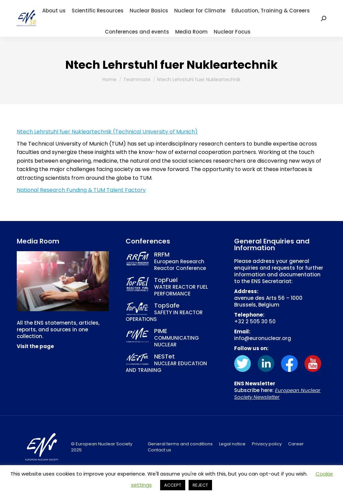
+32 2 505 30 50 (255, 321)
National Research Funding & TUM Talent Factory (81, 190)
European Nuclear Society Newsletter (277, 393)
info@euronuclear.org (262, 338)
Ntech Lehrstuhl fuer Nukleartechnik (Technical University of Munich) (107, 131)
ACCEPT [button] (172, 485)
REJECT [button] (200, 485)
